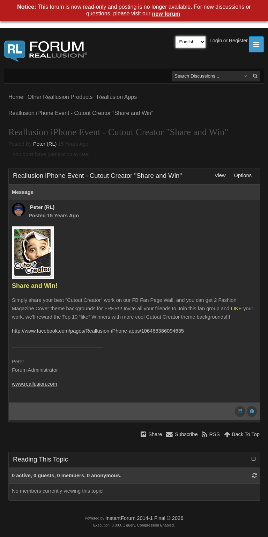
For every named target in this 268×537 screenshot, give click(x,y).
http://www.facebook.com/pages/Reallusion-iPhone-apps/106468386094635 (98, 331)
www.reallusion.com (34, 384)
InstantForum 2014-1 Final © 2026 (144, 518)
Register (238, 40)
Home (15, 97)
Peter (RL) (45, 144)
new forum (166, 14)
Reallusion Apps (117, 97)
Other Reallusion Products (60, 97)
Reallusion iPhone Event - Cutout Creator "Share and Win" (80, 113)
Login (216, 40)
